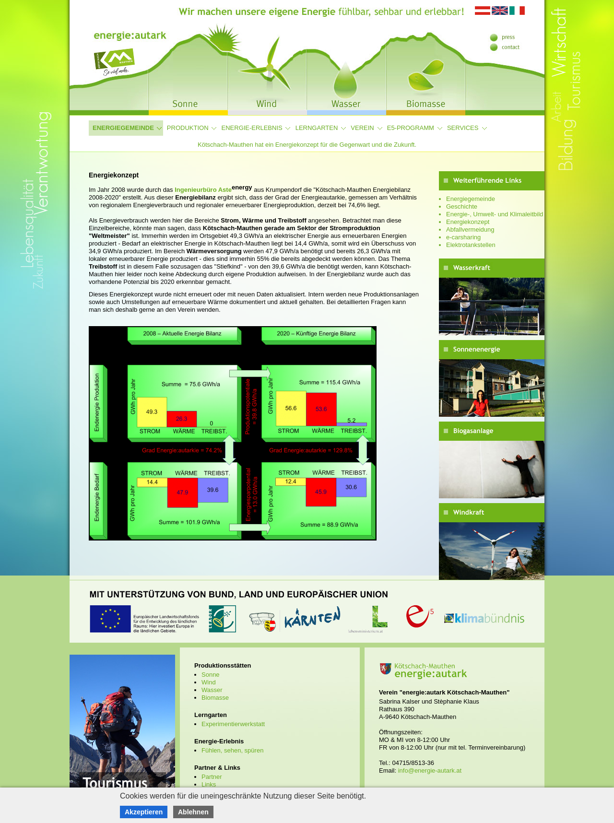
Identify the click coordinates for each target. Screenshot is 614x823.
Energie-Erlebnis (252, 127)
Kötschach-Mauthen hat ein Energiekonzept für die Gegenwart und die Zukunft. (307, 144)
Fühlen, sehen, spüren (232, 750)
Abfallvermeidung (470, 229)
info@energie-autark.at (429, 770)
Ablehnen (193, 812)
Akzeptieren (144, 812)
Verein (362, 127)
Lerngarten (316, 127)
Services (463, 127)
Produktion (188, 127)
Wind (208, 682)
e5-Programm (410, 127)
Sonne (210, 674)
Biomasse (215, 697)
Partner (211, 776)
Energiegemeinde (123, 127)
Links (208, 784)
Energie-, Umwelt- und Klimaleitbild (494, 214)
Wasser (212, 690)
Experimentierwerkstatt (233, 724)
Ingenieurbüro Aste (213, 189)
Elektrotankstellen (471, 244)
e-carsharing (463, 237)
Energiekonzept (467, 221)
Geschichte (461, 206)
